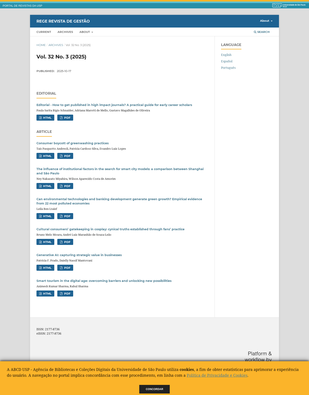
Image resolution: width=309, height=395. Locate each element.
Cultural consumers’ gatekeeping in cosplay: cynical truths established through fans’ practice (110, 229)
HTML (47, 117)
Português (228, 68)
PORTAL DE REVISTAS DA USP (22, 5)
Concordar (154, 389)
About (85, 32)
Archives (65, 32)
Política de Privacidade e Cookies (217, 375)
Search (262, 32)
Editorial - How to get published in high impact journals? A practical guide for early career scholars (114, 105)
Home (41, 45)
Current (43, 32)
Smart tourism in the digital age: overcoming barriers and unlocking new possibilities (103, 281)
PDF (66, 117)
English (226, 55)
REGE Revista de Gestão (63, 21)
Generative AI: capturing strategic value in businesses (79, 255)
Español (226, 61)
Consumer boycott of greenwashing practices (72, 143)
